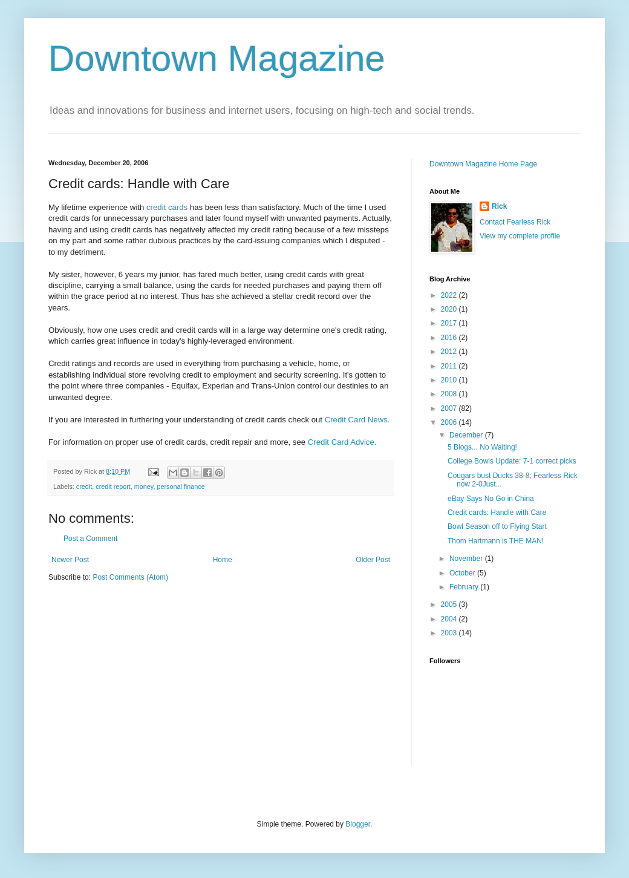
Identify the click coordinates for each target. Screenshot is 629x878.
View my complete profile (520, 236)
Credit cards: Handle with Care (497, 512)
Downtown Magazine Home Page (483, 164)
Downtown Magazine (216, 58)
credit (84, 486)
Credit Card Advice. (342, 442)
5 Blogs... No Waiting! (482, 447)
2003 (450, 633)
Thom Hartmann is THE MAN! (496, 541)
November (467, 558)
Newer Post (70, 559)
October (463, 573)
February (464, 587)
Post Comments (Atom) (130, 577)
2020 (450, 309)
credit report (113, 486)
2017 (450, 323)
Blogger (357, 824)
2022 (450, 295)
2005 (450, 604)
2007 (450, 408)
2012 (450, 351)
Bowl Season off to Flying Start (497, 526)
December (467, 435)
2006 (450, 422)
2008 (450, 394)
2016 (450, 337)
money (144, 486)
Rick (499, 206)
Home (222, 559)
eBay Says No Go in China (491, 498)
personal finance (180, 486)
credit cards (166, 207)
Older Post (373, 559)
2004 (450, 619)
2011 (450, 366)
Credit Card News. (357, 419)
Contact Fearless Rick (515, 222)
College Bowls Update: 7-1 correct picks (512, 461)
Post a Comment (90, 538)
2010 (450, 380)
